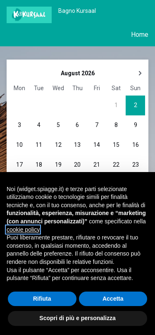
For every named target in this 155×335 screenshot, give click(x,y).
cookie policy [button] (23, 229)
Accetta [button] (113, 298)
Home (139, 34)
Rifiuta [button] (42, 298)
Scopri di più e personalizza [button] (77, 318)
